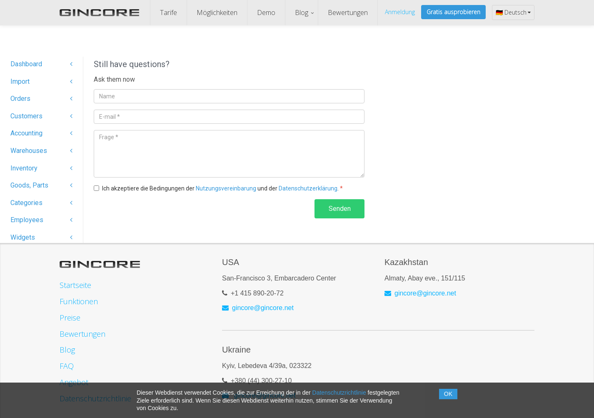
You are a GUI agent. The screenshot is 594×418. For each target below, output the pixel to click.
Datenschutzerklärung (308, 188)
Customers (41, 116)
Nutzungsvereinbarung (226, 188)
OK (448, 393)
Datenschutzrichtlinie (339, 392)
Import (41, 81)
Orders (41, 99)
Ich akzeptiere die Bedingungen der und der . (222, 188)
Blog (301, 12)
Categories (41, 203)
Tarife (168, 12)
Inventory (41, 168)
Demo (266, 12)
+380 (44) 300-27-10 (261, 380)
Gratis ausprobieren (453, 12)
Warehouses (41, 151)
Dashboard (41, 64)
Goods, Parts (41, 185)
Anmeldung (400, 12)
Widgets (41, 237)
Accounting (41, 133)
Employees (41, 220)
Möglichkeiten (217, 12)
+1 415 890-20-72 (257, 293)
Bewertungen (348, 12)
